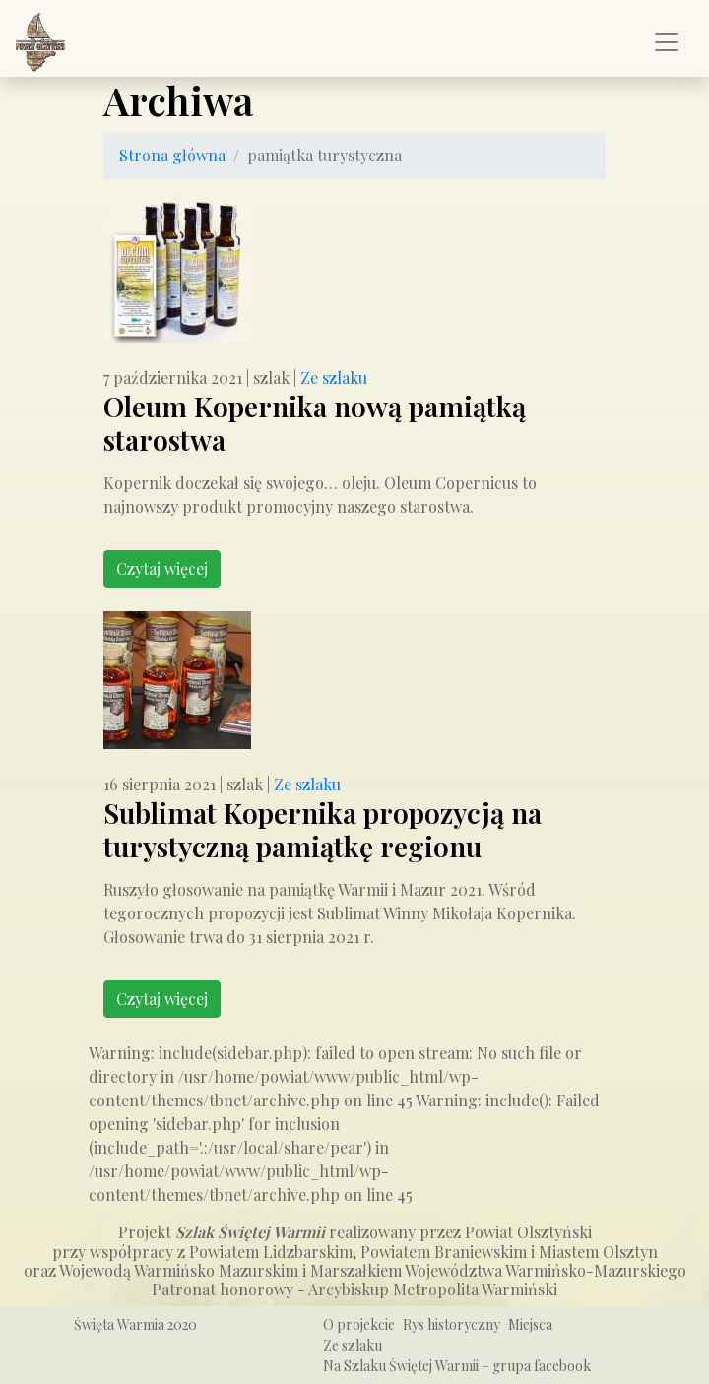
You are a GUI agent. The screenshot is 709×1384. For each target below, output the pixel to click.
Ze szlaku (333, 377)
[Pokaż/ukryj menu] (666, 42)
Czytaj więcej (162, 568)
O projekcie (359, 1324)
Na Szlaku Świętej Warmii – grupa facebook (457, 1365)
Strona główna (172, 155)
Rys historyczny (451, 1324)
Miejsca (530, 1324)
